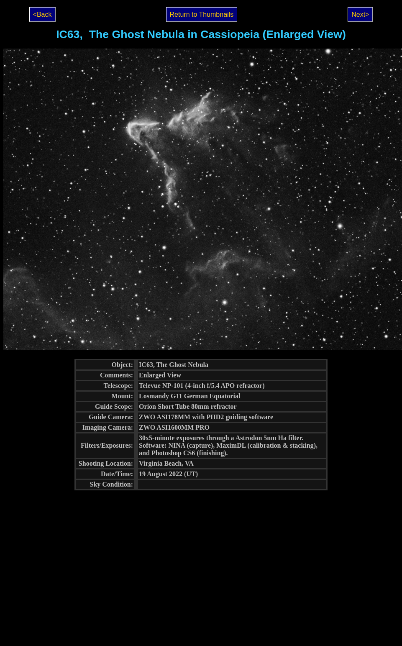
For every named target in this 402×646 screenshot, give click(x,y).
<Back (42, 14)
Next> (360, 14)
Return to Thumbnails (202, 14)
